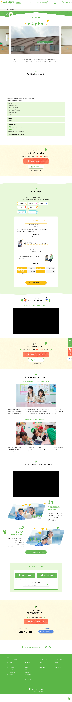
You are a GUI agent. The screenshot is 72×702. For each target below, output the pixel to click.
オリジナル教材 (12, 674)
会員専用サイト (20, 2)
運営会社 (29, 691)
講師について (11, 669)
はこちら (46, 638)
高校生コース (27, 679)
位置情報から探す (25, 580)
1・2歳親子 (23, 205)
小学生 (48, 205)
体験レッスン (70, 354)
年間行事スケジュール (13, 679)
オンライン (36, 215)
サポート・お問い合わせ (59, 672)
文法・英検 (23, 215)
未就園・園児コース (28, 672)
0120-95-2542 (25, 639)
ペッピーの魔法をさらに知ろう (36, 557)
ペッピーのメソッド (13, 672)
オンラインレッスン (28, 684)
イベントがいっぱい (13, 677)
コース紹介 (25, 666)
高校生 (36, 209)
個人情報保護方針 (40, 691)
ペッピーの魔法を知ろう (34, 2)
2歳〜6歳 (36, 205)
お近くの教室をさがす (42, 672)
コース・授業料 (42, 2)
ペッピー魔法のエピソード (51, 2)
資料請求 (56, 669)
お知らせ (40, 669)
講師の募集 (40, 677)
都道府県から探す (47, 580)
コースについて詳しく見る (36, 286)
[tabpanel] (35, 40)
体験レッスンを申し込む (36, 162)
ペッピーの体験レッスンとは (59, 2)
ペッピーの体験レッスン (59, 666)
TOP (8, 9)
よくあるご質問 (67, 2)
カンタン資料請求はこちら (36, 172)
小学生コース (27, 674)
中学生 (23, 209)
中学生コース (27, 677)
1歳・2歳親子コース (28, 669)
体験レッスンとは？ (37, 168)
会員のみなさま (57, 674)
